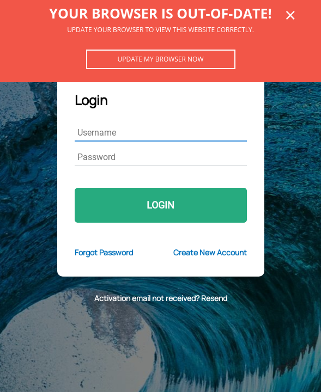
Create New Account (210, 252)
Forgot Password (104, 252)
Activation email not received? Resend (160, 298)
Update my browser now (160, 59)
